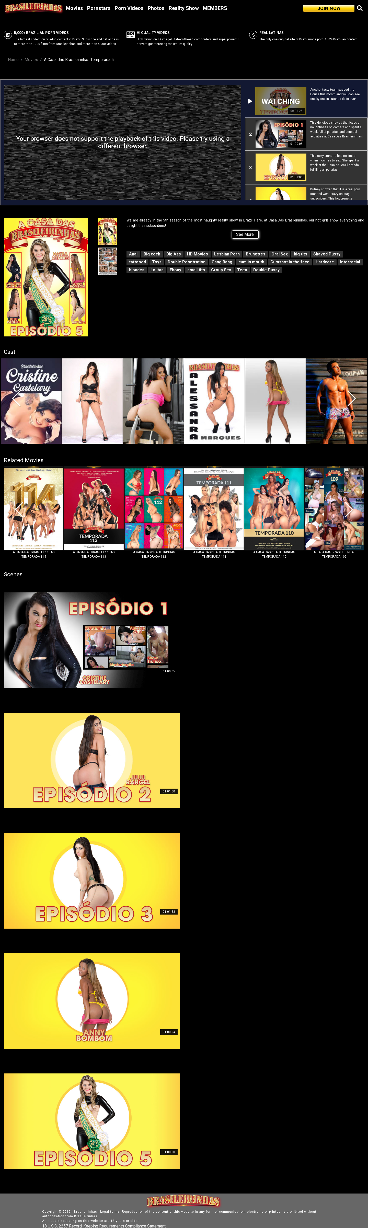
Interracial (350, 262)
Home (13, 59)
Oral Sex (279, 254)
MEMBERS (215, 8)
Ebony (175, 269)
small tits (196, 269)
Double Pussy (266, 269)
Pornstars (99, 8)
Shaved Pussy (326, 254)
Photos (156, 8)
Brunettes (255, 254)
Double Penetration (186, 262)
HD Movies (197, 254)
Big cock (152, 254)
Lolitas (157, 269)
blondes (136, 269)
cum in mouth (251, 262)
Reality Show (184, 8)
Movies (74, 8)
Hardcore (325, 262)
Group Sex (221, 269)
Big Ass (173, 254)
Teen (242, 269)
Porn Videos (129, 8)
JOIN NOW (329, 8)
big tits (300, 254)
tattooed (137, 262)
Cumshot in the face (289, 262)
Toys (157, 262)
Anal (133, 254)
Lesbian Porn (227, 254)
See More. (245, 234)
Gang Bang (222, 262)
